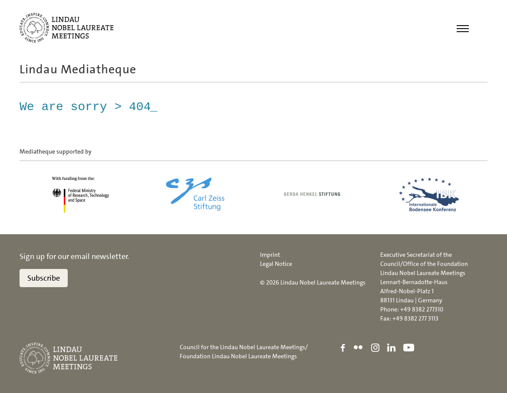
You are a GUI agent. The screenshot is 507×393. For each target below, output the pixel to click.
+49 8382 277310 (421, 309)
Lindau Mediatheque (78, 69)
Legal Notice (276, 264)
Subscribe (43, 278)
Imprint (270, 255)
